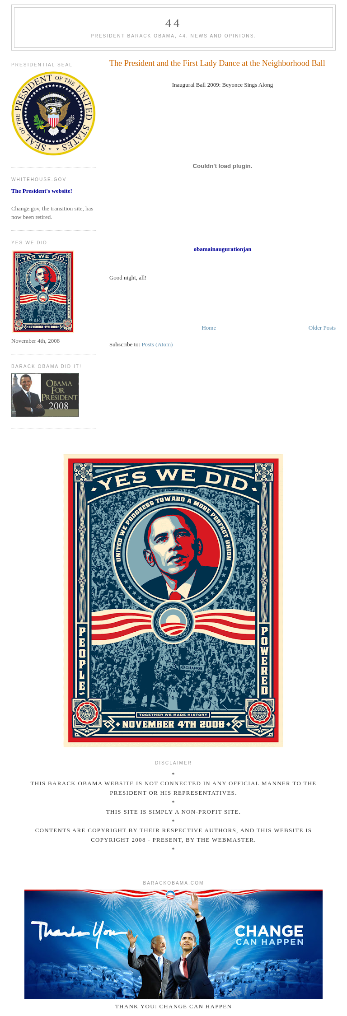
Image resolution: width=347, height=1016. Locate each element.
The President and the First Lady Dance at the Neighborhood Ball (217, 63)
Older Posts (322, 327)
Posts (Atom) (157, 344)
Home (209, 327)
